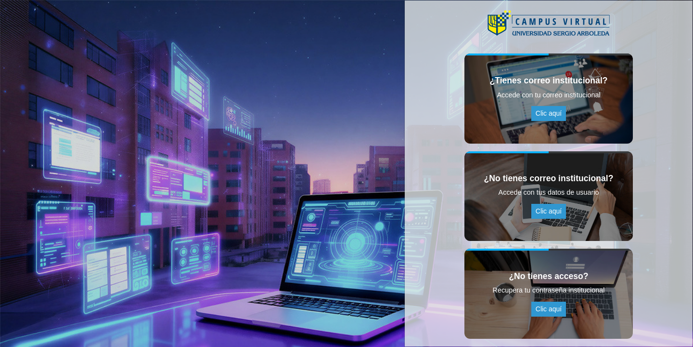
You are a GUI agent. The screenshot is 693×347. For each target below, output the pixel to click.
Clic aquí (549, 113)
